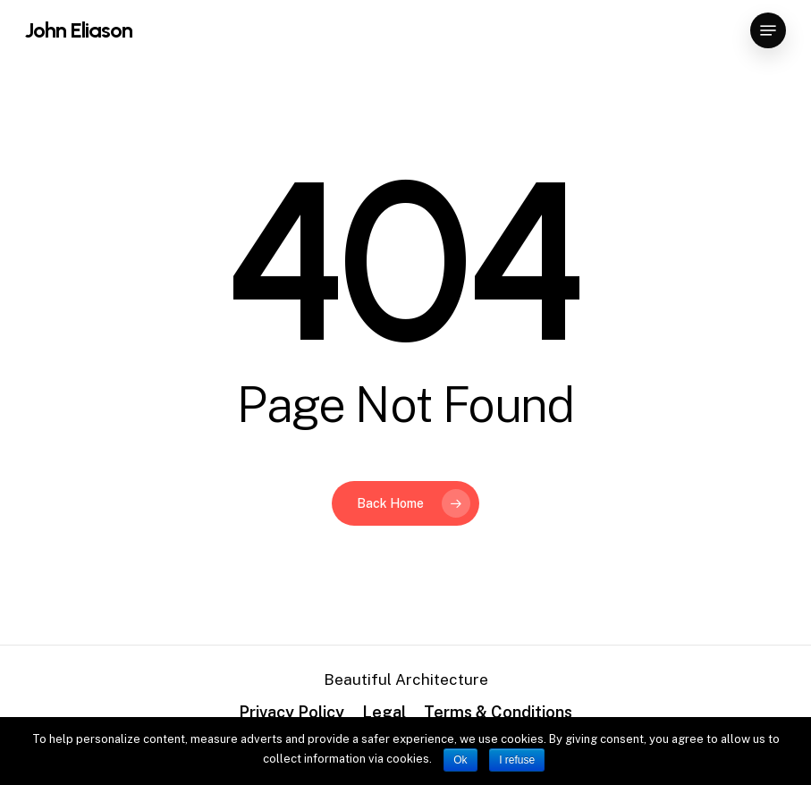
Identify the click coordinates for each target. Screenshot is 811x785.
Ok (460, 760)
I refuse (517, 760)
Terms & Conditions (498, 712)
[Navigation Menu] (768, 30)
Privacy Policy (291, 712)
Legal (384, 712)
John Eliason (78, 30)
